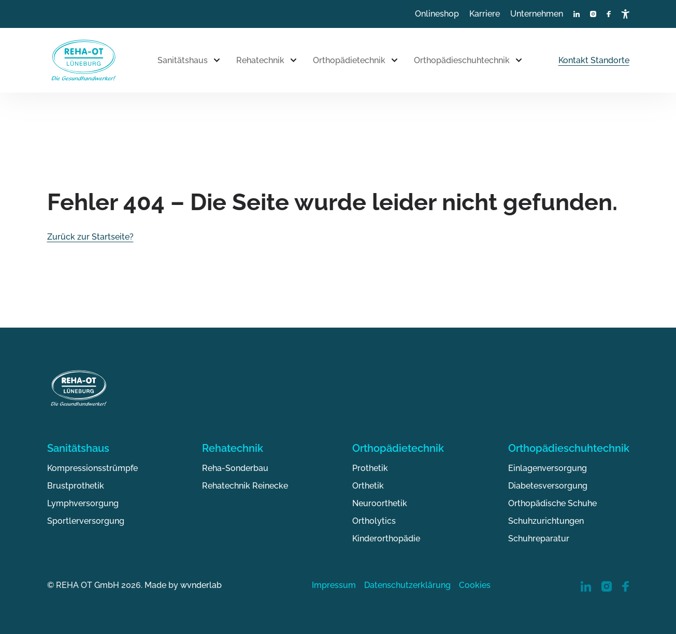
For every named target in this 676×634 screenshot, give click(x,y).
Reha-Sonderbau (235, 468)
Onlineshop (437, 14)
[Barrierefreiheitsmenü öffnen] (625, 14)
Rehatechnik (260, 60)
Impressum (334, 585)
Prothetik (370, 468)
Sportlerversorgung (85, 521)
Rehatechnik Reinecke (245, 486)
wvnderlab (201, 585)
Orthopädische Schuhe (552, 503)
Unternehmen (536, 14)
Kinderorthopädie (386, 538)
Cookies (475, 585)
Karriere (484, 14)
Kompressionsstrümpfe (92, 468)
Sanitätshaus (182, 60)
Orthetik (368, 486)
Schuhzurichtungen (546, 521)
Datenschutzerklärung (407, 585)
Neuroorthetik (379, 503)
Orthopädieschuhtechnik (462, 60)
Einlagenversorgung (547, 468)
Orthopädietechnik (349, 60)
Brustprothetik (75, 486)
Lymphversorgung (83, 503)
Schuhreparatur (538, 538)
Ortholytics (374, 521)
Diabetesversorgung (547, 486)
